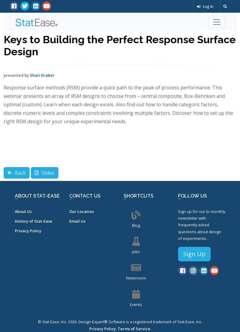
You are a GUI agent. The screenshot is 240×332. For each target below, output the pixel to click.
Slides (44, 172)
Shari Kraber (42, 75)
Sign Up (194, 254)
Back (17, 172)
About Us (23, 211)
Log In (205, 6)
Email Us (77, 221)
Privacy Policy (28, 231)
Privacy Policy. (103, 328)
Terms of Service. (134, 328)
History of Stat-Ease (33, 221)
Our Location (81, 211)
